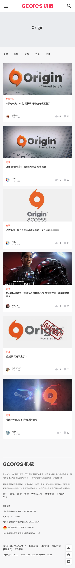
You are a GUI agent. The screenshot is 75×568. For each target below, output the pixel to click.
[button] (69, 548)
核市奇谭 (49, 494)
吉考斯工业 (36, 494)
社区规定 (7, 549)
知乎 (5, 494)
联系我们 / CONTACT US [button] (14, 546)
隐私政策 (56, 546)
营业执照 (6, 506)
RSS (5, 497)
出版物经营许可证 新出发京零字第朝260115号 (21, 533)
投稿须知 (33, 546)
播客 (26, 494)
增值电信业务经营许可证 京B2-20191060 (19, 511)
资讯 (8, 162)
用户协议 (45, 546)
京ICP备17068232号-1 (12, 516)
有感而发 (10, 99)
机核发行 (61, 494)
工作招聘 (19, 549)
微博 (12, 494)
